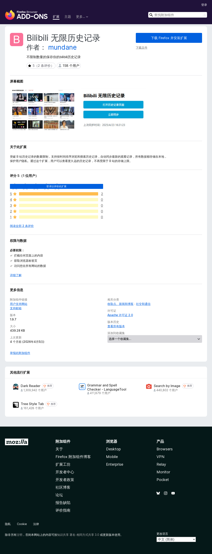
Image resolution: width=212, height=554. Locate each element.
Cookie (22, 524)
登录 (204, 4)
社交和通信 (143, 304)
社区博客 (62, 487)
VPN (160, 456)
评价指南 (62, 510)
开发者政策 (64, 479)
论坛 (59, 495)
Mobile (112, 456)
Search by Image (167, 386)
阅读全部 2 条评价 (22, 226)
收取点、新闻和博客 (120, 304)
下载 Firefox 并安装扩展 (169, 38)
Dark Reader (30, 386)
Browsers (165, 449)
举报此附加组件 (20, 353)
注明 (19, 534)
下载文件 (141, 47)
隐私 (8, 524)
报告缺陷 (62, 502)
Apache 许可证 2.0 (120, 315)
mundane (62, 47)
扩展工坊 (62, 464)
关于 (59, 449)
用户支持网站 (18, 304)
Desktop (113, 449)
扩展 (56, 16)
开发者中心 (64, 472)
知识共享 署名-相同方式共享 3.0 (78, 534)
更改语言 (162, 533)
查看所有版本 (116, 326)
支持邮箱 (16, 308)
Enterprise (114, 464)
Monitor (163, 472)
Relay (161, 464)
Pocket (163, 479)
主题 (67, 16)
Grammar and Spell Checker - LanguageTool (106, 387)
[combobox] (177, 15)
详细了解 (16, 275)
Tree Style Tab (32, 404)
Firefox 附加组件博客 (73, 456)
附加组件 (62, 441)
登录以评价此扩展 (56, 186)
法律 (36, 524)
